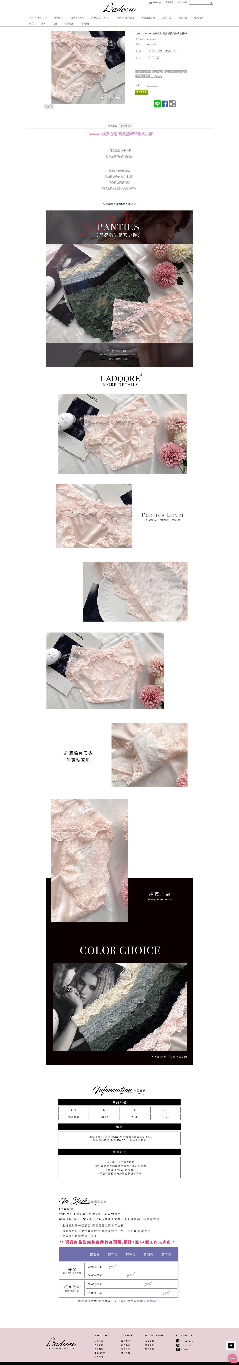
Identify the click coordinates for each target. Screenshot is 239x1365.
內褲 (55, 23)
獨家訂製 (182, 17)
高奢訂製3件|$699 (100, 17)
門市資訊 (85, 23)
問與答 (126, 126)
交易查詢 (169, 2)
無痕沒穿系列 (148, 17)
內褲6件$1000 (77, 17)
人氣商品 (166, 17)
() (155, 2)
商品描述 (112, 126)
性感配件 (69, 23)
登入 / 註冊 (182, 2)
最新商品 (58, 17)
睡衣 (43, 23)
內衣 (31, 23)
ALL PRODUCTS (37, 17)
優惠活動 (198, 17)
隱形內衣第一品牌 (125, 17)
